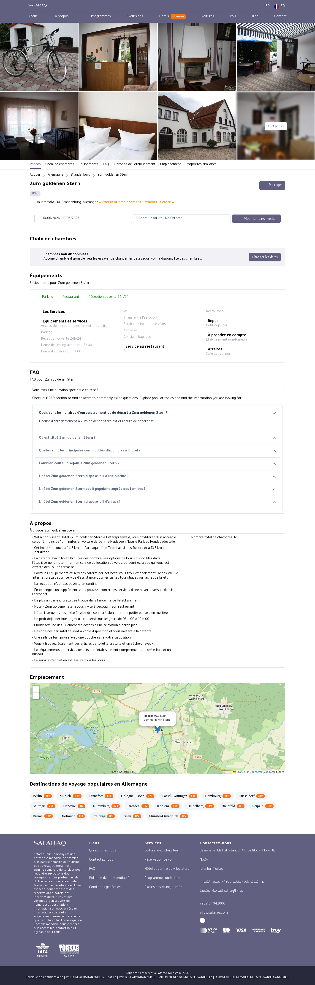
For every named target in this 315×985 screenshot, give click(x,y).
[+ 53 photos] (276, 126)
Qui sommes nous (102, 851)
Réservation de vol (158, 860)
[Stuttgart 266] (44, 806)
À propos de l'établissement (134, 164)
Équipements (88, 164)
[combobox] (177, 219)
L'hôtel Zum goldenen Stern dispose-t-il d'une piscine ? (157, 477)
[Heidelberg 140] (200, 806)
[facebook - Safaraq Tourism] (202, 920)
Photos (35, 164)
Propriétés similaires (201, 164)
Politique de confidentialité (109, 878)
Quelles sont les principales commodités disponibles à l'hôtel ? (157, 451)
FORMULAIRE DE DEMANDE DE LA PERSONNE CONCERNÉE (252, 977)
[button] (157, 728)
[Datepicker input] (83, 218)
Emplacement (170, 164)
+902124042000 (212, 904)
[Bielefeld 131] (233, 806)
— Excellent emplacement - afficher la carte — (136, 202)
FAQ (106, 164)
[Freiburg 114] (104, 816)
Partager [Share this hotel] (272, 185)
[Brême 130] (43, 816)
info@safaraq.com (214, 913)
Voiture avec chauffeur (161, 851)
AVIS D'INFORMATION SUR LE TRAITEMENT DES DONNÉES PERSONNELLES (165, 977)
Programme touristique (162, 878)
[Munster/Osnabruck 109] (168, 816)
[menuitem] (33, 17)
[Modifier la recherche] (256, 219)
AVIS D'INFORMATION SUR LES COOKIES (91, 977)
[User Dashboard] (256, 6)
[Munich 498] (70, 796)
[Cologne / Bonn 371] (137, 796)
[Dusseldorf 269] (252, 796)
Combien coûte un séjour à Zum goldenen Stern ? (157, 464)
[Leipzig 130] (263, 806)
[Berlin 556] (42, 796)
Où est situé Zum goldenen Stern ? (157, 438)
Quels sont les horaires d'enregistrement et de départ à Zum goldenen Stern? (157, 413)
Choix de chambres (59, 164)
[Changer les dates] (265, 257)
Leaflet (239, 772)
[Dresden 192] (138, 806)
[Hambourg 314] (218, 796)
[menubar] (157, 16)
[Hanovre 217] (74, 806)
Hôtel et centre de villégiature (167, 869)
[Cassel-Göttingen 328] (179, 796)
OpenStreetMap (259, 772)
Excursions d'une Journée (163, 887)
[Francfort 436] (101, 796)
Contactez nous (101, 860)
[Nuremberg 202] (106, 806)
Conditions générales (105, 887)
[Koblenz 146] (168, 806)
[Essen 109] (131, 816)
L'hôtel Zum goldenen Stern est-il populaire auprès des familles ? (157, 489)
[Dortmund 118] (72, 816)
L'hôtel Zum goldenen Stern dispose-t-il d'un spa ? (157, 502)
